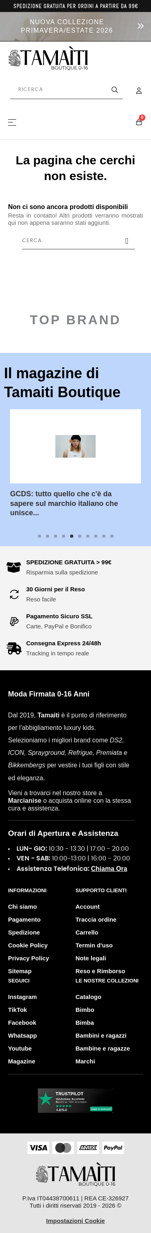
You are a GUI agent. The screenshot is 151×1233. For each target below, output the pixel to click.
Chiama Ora (109, 868)
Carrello (87, 932)
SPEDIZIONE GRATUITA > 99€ (69, 562)
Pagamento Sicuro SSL (59, 616)
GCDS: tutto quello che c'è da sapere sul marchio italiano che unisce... (64, 503)
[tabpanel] (75, 469)
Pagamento (24, 919)
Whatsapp (22, 1035)
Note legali (91, 958)
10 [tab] (112, 536)
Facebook (22, 1022)
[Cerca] (78, 241)
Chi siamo (22, 906)
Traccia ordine (96, 919)
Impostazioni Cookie (75, 1220)
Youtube (20, 1048)
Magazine (21, 1061)
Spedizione (24, 932)
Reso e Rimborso (100, 971)
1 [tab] (39, 536)
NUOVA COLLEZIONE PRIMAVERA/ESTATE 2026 (67, 26)
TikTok (17, 1009)
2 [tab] (47, 536)
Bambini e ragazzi (101, 1035)
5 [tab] (72, 536)
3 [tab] (56, 536)
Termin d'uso (94, 945)
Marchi (85, 1061)
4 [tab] (64, 536)
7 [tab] (88, 536)
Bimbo (85, 1009)
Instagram (22, 996)
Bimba (85, 1022)
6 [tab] (80, 536)
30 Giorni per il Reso (55, 589)
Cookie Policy (28, 945)
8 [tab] (96, 536)
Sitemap (19, 971)
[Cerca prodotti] (66, 90)
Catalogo (88, 996)
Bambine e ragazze (103, 1048)
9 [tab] (104, 536)
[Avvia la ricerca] (115, 90)
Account (88, 906)
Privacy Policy (28, 958)
